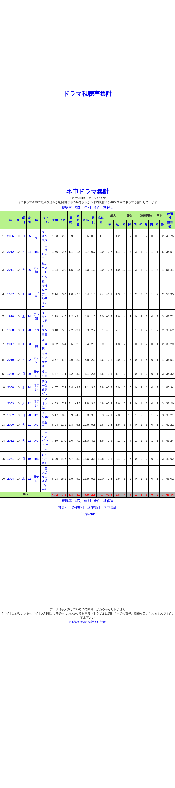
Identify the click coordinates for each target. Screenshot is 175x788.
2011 (10, 270)
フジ (36, 330)
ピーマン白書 (44, 330)
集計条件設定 (97, 621)
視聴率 (67, 207)
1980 (10, 330)
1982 (10, 415)
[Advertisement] (87, 45)
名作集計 (77, 507)
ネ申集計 (110, 507)
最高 (86, 220)
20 (29, 330)
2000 (10, 424)
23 (29, 344)
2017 (10, 344)
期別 (78, 207)
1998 (10, 316)
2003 (10, 403)
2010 (10, 359)
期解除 (108, 207)
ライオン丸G (44, 236)
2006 (10, 236)
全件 (97, 207)
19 (29, 458)
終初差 (78, 220)
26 (29, 270)
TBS (36, 251)
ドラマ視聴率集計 (87, 93)
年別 (87, 207)
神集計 (63, 507)
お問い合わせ (78, 621)
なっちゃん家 (44, 316)
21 (29, 424)
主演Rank (87, 514)
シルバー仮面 (44, 458)
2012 (10, 251)
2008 (10, 387)
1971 (10, 458)
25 (29, 236)
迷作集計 (94, 507)
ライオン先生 (44, 403)
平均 (55, 220)
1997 (10, 294)
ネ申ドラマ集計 (87, 191)
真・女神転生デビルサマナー (44, 294)
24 (29, 251)
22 (29, 359)
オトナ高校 (44, 344)
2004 (10, 478)
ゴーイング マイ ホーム (45, 441)
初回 (63, 220)
